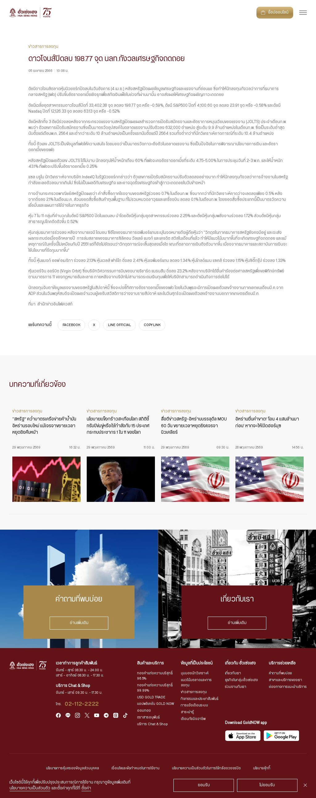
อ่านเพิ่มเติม (79, 623)
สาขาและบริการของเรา (285, 680)
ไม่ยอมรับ (267, 785)
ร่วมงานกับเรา (235, 686)
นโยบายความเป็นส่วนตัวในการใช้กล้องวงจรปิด (206, 768)
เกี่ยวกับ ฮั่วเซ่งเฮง (240, 663)
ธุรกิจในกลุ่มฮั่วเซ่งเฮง (241, 680)
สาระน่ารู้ (187, 712)
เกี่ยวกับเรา (233, 673)
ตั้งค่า (86, 788)
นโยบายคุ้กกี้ (261, 768)
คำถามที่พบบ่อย (280, 673)
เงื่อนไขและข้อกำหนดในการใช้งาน (135, 768)
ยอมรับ (204, 785)
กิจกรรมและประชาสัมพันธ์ (199, 699)
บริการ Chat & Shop (152, 724)
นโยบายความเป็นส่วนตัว (30, 788)
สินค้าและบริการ (150, 663)
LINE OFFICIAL (119, 325)
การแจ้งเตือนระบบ (194, 705)
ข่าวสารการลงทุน (194, 692)
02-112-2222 (82, 704)
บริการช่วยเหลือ (282, 663)
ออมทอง (144, 710)
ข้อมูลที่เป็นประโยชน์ (197, 663)
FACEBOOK (71, 325)
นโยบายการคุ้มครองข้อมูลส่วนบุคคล (72, 768)
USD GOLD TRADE (151, 697)
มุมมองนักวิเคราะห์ (195, 673)
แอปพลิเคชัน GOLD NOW (155, 703)
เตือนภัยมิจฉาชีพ (193, 719)
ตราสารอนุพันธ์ (148, 717)
